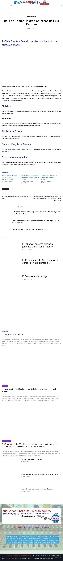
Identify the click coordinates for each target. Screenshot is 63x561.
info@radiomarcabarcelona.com (36, 527)
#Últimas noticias (11, 13)
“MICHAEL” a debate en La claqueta (31, 459)
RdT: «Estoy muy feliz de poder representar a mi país (16, 197)
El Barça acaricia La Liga (34, 276)
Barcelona (4, 331)
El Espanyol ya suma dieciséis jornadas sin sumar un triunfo (37, 245)
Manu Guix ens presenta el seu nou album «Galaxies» (37, 489)
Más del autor (22, 207)
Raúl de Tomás (14, 189)
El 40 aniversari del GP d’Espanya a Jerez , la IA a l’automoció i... (40, 261)
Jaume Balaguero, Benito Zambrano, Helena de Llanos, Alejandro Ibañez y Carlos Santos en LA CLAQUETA (46, 198)
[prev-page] (3, 238)
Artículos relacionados (9, 207)
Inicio (3, 13)
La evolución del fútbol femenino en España (27, 229)
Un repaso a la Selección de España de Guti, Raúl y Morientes (49, 177)
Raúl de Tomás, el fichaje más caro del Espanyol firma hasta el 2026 (30, 177)
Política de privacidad (19, 555)
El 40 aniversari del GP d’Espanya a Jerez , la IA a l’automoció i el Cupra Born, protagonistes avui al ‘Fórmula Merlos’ (30, 445)
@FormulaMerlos (6, 441)
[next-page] (6, 238)
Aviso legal (9, 555)
